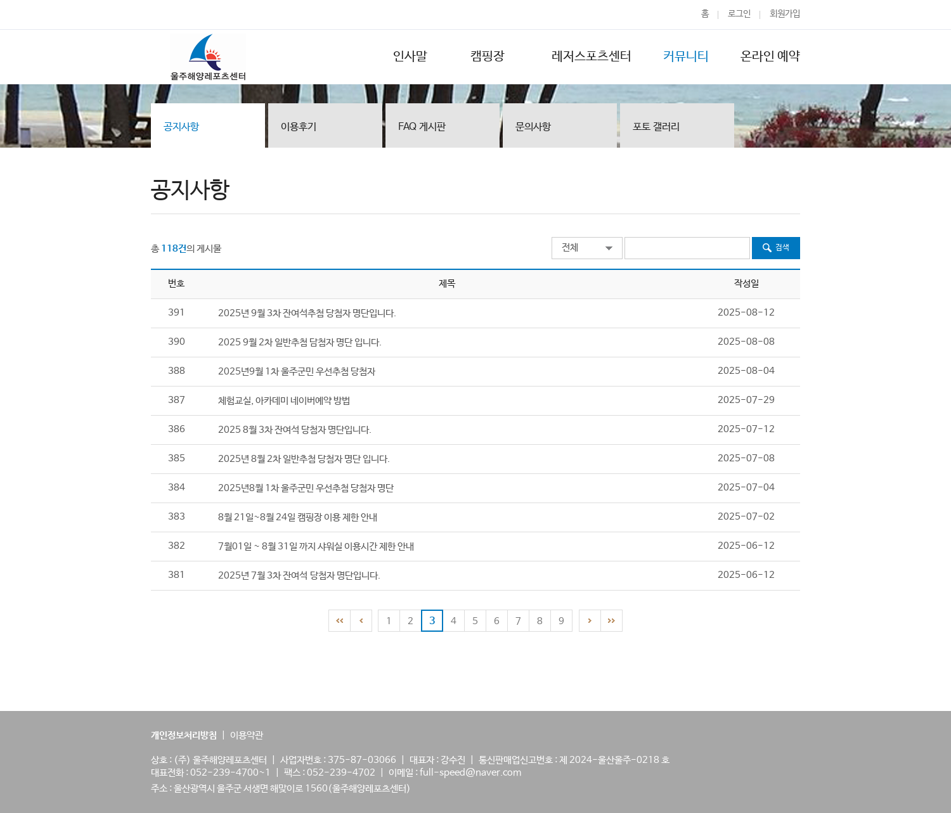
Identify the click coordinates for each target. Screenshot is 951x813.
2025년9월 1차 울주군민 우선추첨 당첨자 (296, 371)
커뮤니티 (686, 56)
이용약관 (246, 735)
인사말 (410, 56)
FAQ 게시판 (422, 127)
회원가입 (785, 14)
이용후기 (298, 127)
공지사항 (181, 127)
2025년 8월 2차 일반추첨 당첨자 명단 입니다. (304, 459)
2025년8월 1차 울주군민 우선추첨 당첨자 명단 (306, 488)
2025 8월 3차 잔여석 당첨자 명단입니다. (295, 430)
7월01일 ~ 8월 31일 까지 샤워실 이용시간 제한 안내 (316, 546)
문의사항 (533, 127)
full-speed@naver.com (470, 772)
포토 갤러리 (656, 127)
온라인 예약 (770, 56)
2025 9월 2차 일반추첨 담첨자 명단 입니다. (300, 342)
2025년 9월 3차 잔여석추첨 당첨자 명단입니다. (307, 313)
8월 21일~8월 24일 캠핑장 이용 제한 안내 (297, 517)
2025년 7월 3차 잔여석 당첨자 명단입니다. (299, 575)
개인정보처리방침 (184, 735)
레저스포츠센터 (591, 56)
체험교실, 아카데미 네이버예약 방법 (284, 400)
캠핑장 (489, 56)
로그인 (739, 14)
